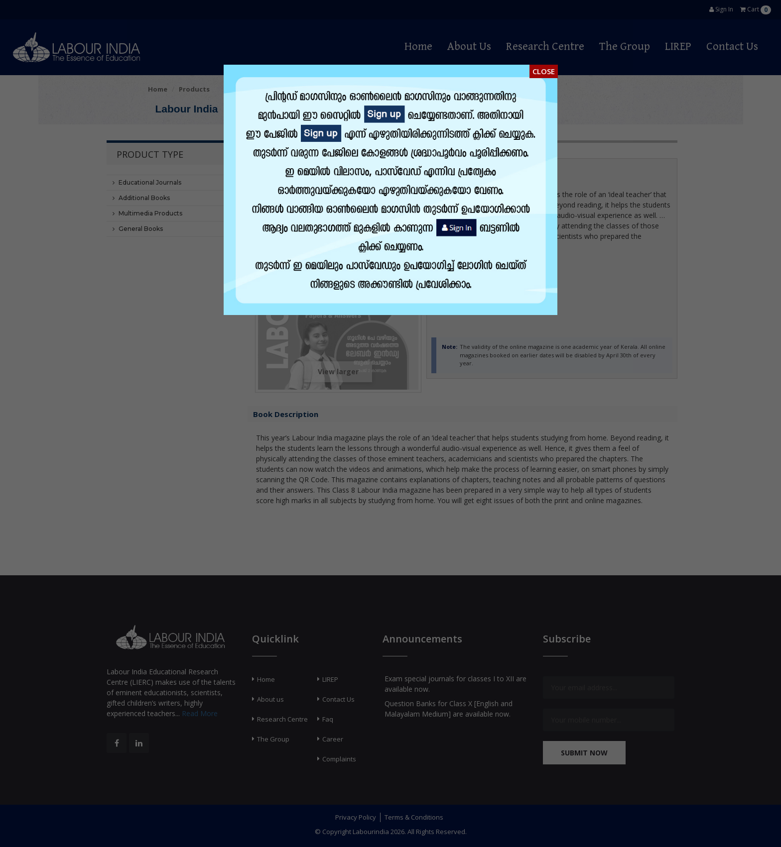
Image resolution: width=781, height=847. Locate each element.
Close (543, 71)
